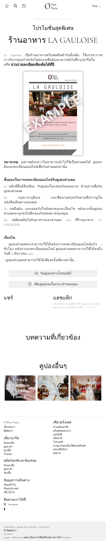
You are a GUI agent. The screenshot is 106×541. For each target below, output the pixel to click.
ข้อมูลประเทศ (11, 488)
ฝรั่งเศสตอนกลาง (62, 430)
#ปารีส (79, 307)
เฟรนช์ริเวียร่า (60, 449)
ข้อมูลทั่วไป (10, 484)
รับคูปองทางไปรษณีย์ (53, 273)
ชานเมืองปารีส (60, 427)
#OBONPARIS (89, 307)
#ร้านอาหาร (59, 304)
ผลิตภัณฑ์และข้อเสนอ (20, 460)
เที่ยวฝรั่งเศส (62, 422)
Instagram (11, 504)
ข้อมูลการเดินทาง (17, 480)
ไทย (96, 6)
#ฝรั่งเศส (71, 307)
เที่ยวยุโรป (9, 492)
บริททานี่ (57, 438)
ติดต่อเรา (8, 430)
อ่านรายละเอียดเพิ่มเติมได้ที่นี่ (32, 64)
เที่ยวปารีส (11, 438)
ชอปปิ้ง (7, 450)
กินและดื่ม (9, 442)
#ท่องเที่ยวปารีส (72, 304)
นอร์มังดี (57, 434)
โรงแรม (8, 454)
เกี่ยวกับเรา (9, 427)
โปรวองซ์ (58, 442)
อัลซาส (57, 453)
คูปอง (46, 19)
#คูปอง (84, 304)
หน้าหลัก (37, 19)
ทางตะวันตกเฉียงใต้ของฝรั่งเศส (69, 445)
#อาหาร (62, 307)
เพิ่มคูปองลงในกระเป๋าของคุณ (52, 284)
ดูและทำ (8, 446)
